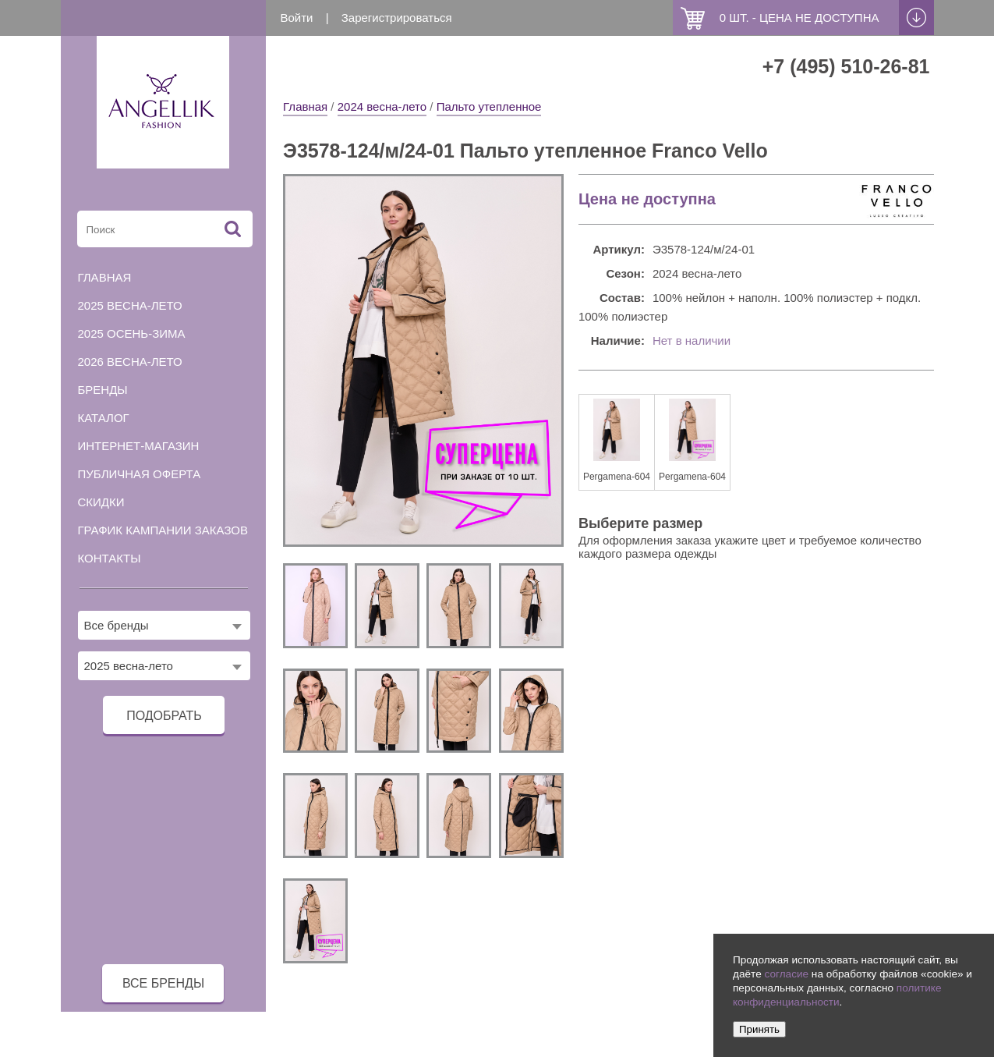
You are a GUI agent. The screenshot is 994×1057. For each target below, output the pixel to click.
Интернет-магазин (139, 445)
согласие (786, 974)
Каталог (103, 417)
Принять (759, 1029)
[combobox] (164, 625)
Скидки (101, 502)
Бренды (103, 389)
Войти (297, 17)
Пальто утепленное (489, 106)
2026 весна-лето (130, 361)
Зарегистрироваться (396, 17)
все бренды (163, 983)
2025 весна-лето (130, 305)
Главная (305, 106)
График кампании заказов (163, 530)
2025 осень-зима (132, 333)
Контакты (109, 558)
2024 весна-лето (382, 106)
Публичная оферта (139, 474)
